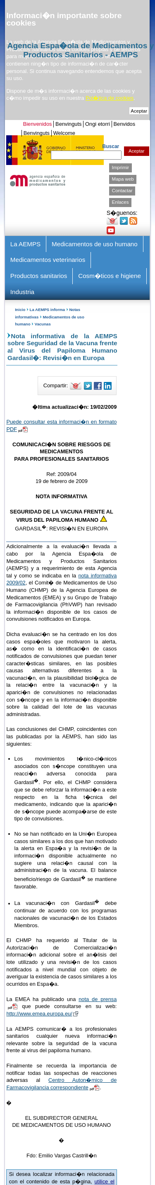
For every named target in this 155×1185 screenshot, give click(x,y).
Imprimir (120, 167)
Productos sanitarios (38, 275)
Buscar (111, 146)
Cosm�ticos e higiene (109, 275)
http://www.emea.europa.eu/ (42, 1014)
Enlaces (120, 202)
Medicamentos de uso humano (95, 243)
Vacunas (43, 324)
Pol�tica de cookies (110, 98)
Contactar (122, 190)
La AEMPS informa (47, 309)
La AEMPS (25, 243)
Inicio (20, 309)
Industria (22, 291)
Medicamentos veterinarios (48, 259)
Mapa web (123, 179)
